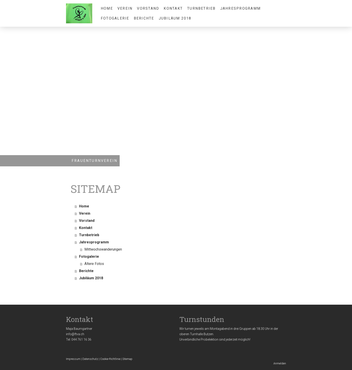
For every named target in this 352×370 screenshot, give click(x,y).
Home (107, 8)
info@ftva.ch (75, 334)
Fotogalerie (115, 18)
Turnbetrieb (201, 8)
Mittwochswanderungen (103, 249)
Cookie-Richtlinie (110, 359)
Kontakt (173, 8)
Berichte (144, 18)
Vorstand (148, 8)
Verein (124, 8)
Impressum (73, 359)
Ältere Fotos (94, 264)
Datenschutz (90, 359)
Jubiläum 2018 (175, 18)
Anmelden (279, 363)
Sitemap (127, 359)
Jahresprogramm (240, 8)
